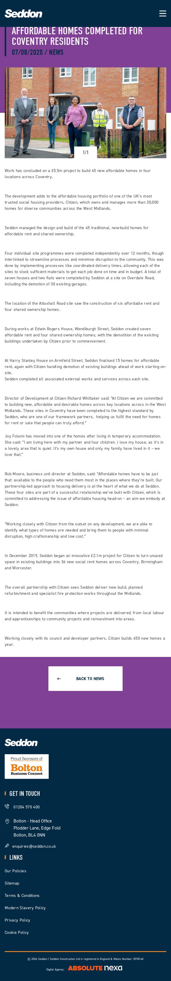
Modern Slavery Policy (25, 908)
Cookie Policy (17, 932)
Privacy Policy (17, 920)
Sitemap (12, 883)
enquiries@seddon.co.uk (34, 846)
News (56, 52)
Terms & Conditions (22, 895)
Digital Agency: (85, 969)
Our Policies (15, 871)
